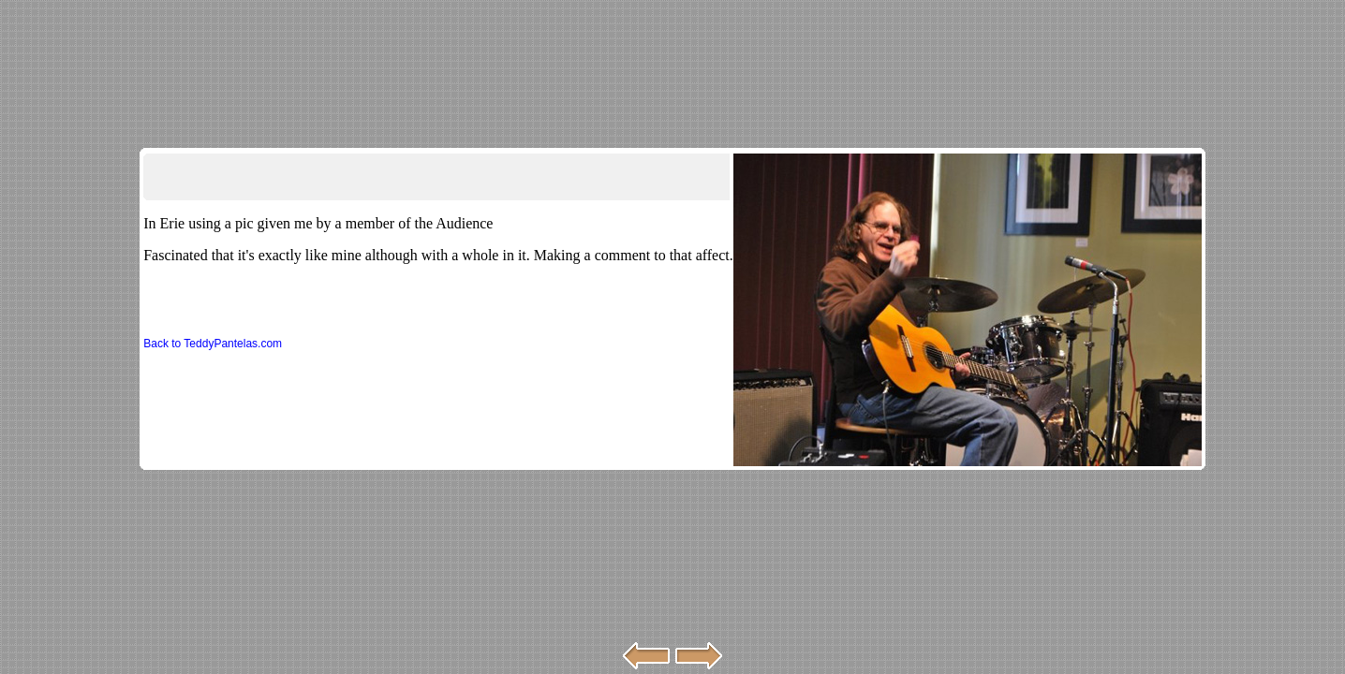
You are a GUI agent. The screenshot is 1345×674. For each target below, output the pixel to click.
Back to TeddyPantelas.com (212, 343)
